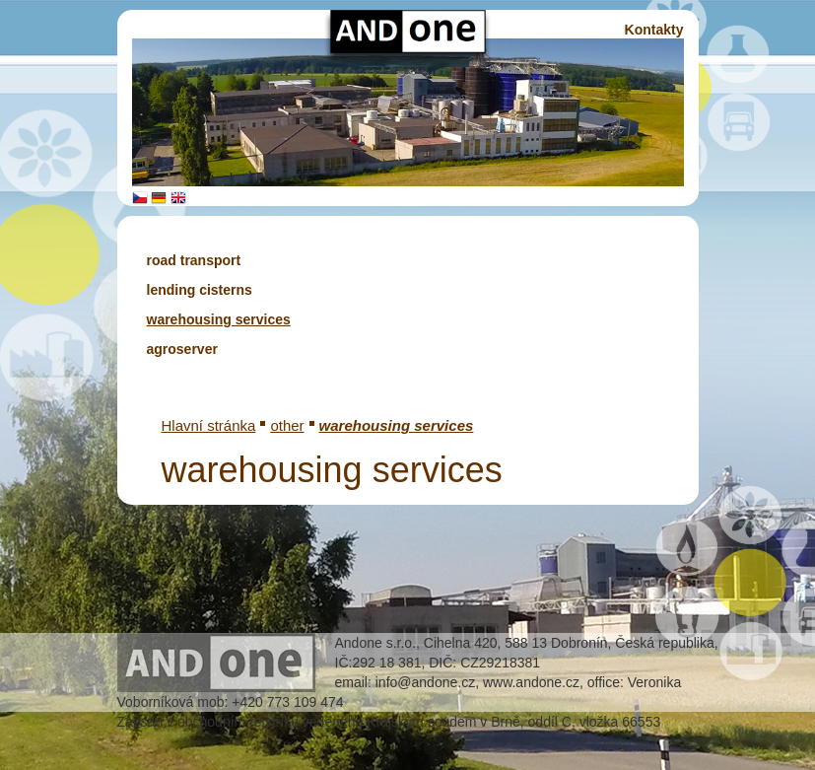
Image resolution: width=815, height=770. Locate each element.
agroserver (182, 349)
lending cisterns (199, 290)
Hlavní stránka (209, 425)
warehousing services (219, 319)
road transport (194, 260)
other (287, 425)
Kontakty (654, 29)
